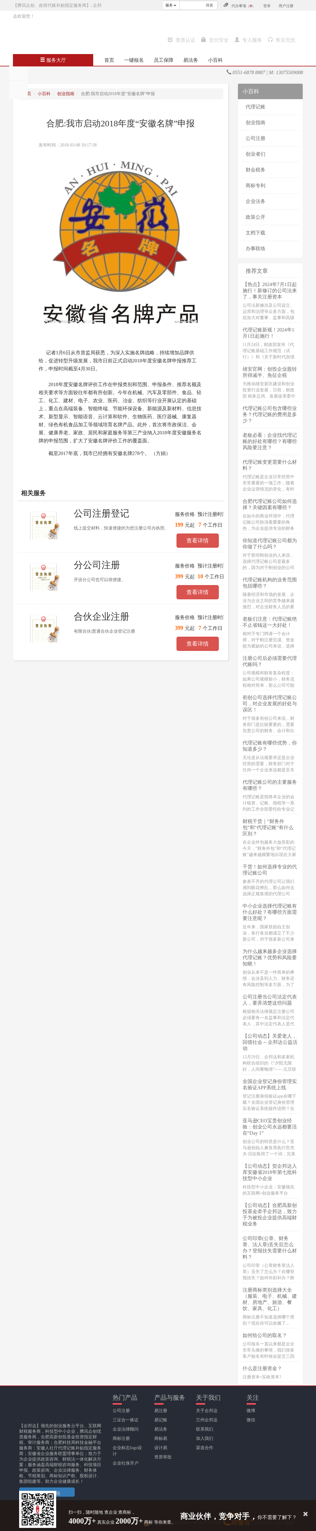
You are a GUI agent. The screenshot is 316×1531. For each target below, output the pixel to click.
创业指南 (65, 93)
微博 (251, 1410)
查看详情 (197, 541)
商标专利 (255, 185)
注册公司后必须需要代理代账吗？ (270, 661)
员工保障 (163, 60)
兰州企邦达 (207, 1420)
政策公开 (255, 217)
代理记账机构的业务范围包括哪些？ (270, 582)
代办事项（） (243, 6)
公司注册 (255, 138)
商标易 (160, 1438)
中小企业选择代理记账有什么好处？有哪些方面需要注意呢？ (270, 912)
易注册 (160, 1410)
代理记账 (255, 106)
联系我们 (204, 1429)
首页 (109, 60)
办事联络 (255, 248)
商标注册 (121, 1438)
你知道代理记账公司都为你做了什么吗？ (270, 543)
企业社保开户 (126, 1463)
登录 (267, 6)
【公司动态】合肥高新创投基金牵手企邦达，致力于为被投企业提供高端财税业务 (270, 1214)
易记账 (160, 1420)
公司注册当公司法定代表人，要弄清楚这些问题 (270, 1000)
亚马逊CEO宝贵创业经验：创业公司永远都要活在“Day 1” (270, 1127)
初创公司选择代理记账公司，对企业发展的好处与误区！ (270, 703)
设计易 (160, 1447)
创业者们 (255, 154)
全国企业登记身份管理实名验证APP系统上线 (270, 1084)
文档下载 (255, 232)
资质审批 (163, 1457)
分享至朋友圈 (18, 71)
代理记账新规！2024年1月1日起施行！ (268, 333)
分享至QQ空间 (18, 89)
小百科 (215, 60)
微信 (251, 1420)
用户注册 (286, 6)
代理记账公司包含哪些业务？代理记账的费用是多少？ (270, 414)
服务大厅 (53, 60)
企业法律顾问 (126, 1429)
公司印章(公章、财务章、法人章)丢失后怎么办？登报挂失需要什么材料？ (270, 1247)
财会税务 (255, 169)
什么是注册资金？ (262, 1368)
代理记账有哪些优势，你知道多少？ (270, 746)
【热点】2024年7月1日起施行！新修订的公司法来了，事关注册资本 (270, 290)
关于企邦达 (207, 1410)
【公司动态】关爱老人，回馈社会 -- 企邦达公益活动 (270, 1042)
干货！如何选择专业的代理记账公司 (270, 869)
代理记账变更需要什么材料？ (270, 465)
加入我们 (204, 1438)
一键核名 (134, 60)
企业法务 (255, 201)
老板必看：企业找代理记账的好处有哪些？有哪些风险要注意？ (270, 441)
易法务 (190, 60)
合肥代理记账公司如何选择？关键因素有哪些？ (270, 504)
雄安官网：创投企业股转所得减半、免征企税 (270, 372)
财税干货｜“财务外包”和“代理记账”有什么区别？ (268, 827)
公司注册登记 (101, 513)
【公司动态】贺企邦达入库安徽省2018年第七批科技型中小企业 (270, 1172)
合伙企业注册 (101, 616)
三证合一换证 (126, 1420)
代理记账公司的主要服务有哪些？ (270, 785)
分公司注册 (97, 565)
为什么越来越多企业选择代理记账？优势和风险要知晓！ (270, 957)
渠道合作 (204, 1447)
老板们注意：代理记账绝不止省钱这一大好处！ (270, 622)
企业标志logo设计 (127, 1450)
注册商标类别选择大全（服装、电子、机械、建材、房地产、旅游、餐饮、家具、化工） (270, 1299)
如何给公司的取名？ (265, 1335)
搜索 (209, 5)
